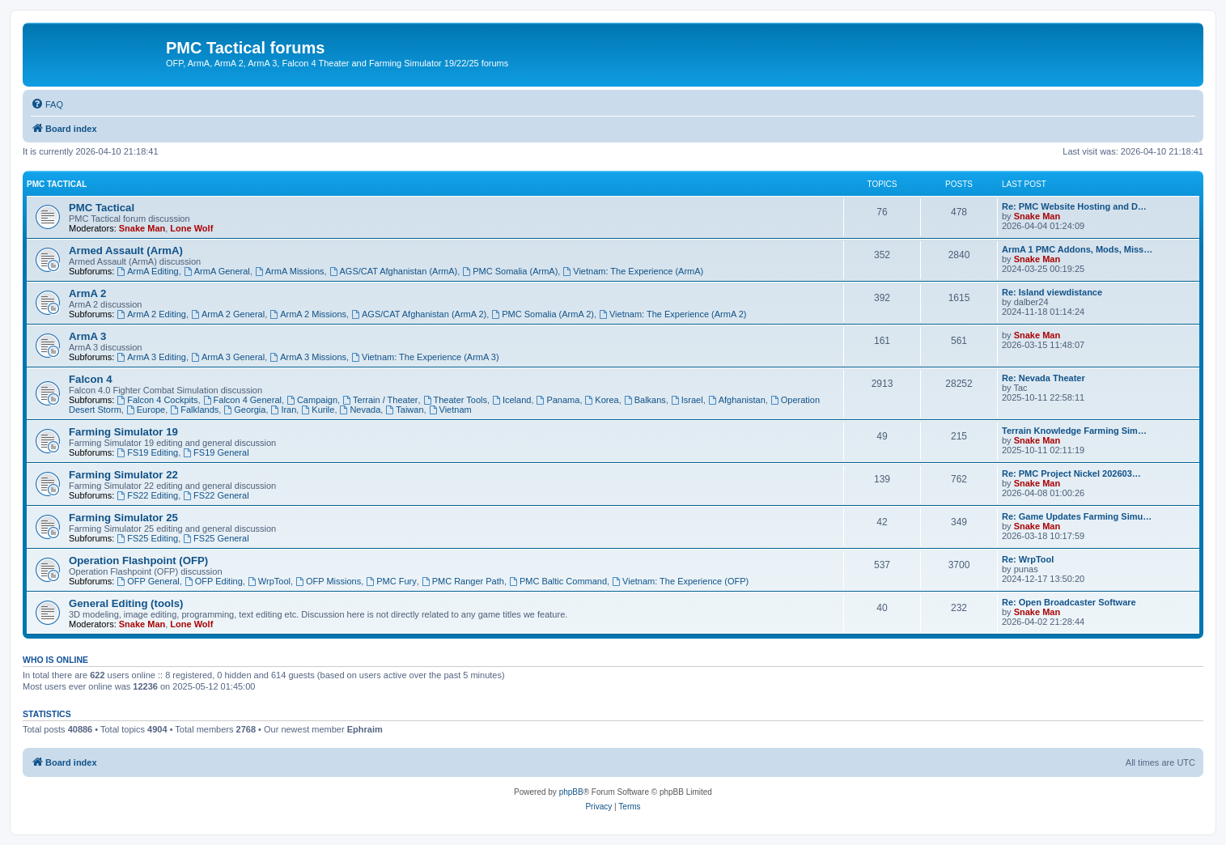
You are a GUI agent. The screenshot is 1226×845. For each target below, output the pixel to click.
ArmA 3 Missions (307, 357)
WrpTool (269, 581)
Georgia (244, 409)
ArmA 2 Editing (151, 314)
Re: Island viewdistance (1052, 292)
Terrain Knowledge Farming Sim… (1074, 430)
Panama (558, 400)
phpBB (571, 792)
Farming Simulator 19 (123, 432)
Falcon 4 (90, 379)
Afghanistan (737, 400)
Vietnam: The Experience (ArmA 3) (424, 357)
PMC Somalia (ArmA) (510, 271)
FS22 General (215, 495)
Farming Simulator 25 (123, 518)
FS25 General (215, 538)
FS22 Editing (147, 495)
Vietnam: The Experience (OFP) (680, 581)
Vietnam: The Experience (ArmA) (632, 271)
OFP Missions (328, 581)
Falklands (194, 409)
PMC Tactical (57, 184)
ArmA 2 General (228, 314)
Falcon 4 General (242, 400)
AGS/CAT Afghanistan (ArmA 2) (418, 314)
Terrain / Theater (380, 400)
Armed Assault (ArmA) (126, 250)
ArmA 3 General (228, 357)
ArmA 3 (87, 336)
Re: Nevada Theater (1043, 378)
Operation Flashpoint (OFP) (138, 560)
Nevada (360, 409)
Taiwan (404, 409)
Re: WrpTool (1028, 559)
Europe (145, 409)
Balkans (645, 400)
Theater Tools (455, 400)
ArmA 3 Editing (151, 357)
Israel (687, 400)
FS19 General (215, 452)
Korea (602, 400)
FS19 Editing (147, 452)
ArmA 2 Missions (307, 314)
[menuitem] (47, 104)
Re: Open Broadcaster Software (1069, 602)
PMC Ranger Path (463, 581)
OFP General (148, 581)
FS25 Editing (147, 538)
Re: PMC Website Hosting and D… (1074, 206)
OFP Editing (214, 581)
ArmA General (217, 271)
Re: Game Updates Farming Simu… (1077, 516)
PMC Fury (391, 581)
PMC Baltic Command (558, 581)
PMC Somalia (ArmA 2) (542, 314)
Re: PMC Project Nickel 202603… (1071, 473)
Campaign (311, 400)
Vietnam (450, 409)
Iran (284, 409)
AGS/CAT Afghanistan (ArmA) (393, 271)
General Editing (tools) (126, 603)
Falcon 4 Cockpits (157, 400)
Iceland (511, 400)
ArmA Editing (147, 271)
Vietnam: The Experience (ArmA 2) (672, 314)
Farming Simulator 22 (123, 475)
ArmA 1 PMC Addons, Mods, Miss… (1077, 249)
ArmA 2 (87, 293)
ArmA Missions (290, 271)
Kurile (317, 409)
